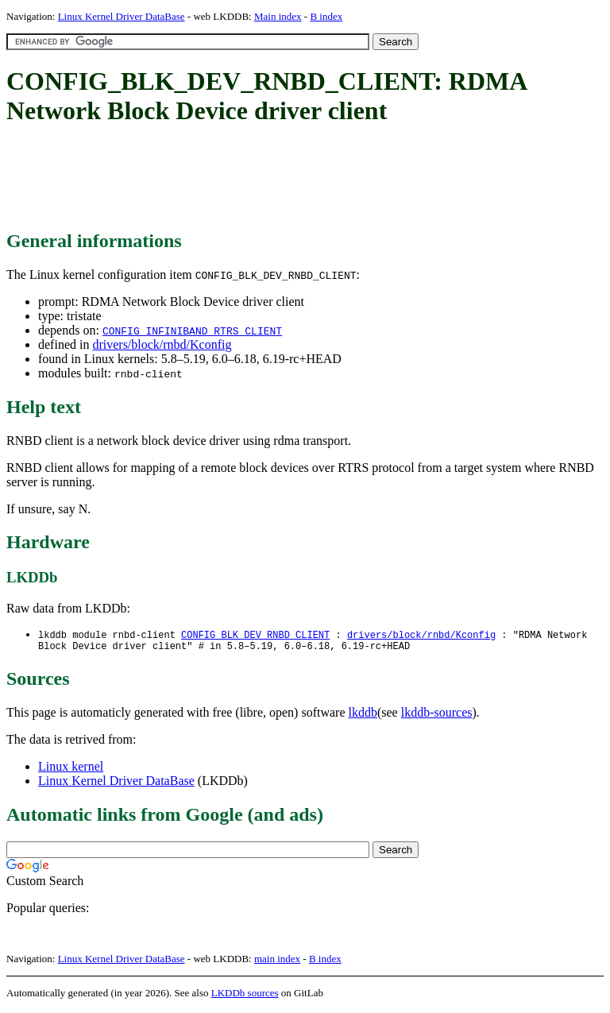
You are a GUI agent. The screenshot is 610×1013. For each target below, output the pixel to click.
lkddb (363, 715)
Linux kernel (70, 769)
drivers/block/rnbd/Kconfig (161, 344)
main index (277, 962)
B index (326, 16)
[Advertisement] (295, 179)
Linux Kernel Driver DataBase (121, 16)
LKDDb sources (245, 996)
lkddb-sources (437, 715)
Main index (278, 16)
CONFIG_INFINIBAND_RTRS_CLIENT (192, 330)
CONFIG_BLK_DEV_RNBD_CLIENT (255, 635)
